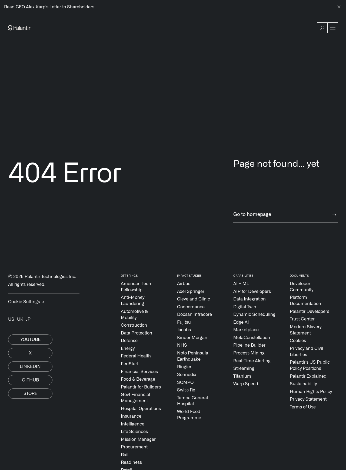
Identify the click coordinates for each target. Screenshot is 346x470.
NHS (182, 345)
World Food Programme (189, 415)
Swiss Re (186, 390)
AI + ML (241, 284)
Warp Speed (245, 384)
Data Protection (136, 333)
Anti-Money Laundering (132, 300)
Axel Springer (190, 291)
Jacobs (184, 330)
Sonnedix (186, 375)
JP (28, 319)
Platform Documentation (305, 300)
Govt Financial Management (135, 398)
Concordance (191, 307)
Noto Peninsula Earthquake (192, 356)
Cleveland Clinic (193, 299)
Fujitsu (184, 322)
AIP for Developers (252, 291)
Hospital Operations (141, 409)
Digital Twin (244, 307)
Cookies (298, 341)
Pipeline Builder (249, 345)
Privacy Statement (308, 399)
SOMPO (185, 382)
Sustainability (303, 384)
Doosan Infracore (194, 314)
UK (20, 319)
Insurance (131, 416)
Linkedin (30, 366)
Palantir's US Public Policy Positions (310, 365)
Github (30, 380)
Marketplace (246, 330)
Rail (124, 455)
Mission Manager (138, 439)
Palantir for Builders (141, 387)
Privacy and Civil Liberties (306, 351)
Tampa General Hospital (192, 401)
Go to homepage (285, 214)
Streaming (243, 368)
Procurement (134, 447)
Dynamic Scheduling (254, 314)
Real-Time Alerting (252, 361)
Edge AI (241, 322)
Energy (128, 348)
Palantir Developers (309, 311)
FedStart (129, 364)
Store (30, 393)
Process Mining (249, 353)
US (11, 319)
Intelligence (132, 424)
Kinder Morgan (192, 338)
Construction (134, 325)
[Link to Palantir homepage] (19, 27)
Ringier (184, 367)
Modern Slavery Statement (305, 330)
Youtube (30, 339)
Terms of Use (303, 407)
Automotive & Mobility (134, 314)
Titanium (242, 376)
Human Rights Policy (311, 392)
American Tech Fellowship (136, 287)
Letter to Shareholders (71, 7)
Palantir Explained (308, 376)
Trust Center (302, 319)
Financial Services (139, 372)
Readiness (131, 462)
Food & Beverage (138, 379)
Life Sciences (134, 432)
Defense (129, 341)
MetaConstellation (251, 338)
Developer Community (301, 287)
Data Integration (249, 299)
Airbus (183, 284)
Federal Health (136, 356)
